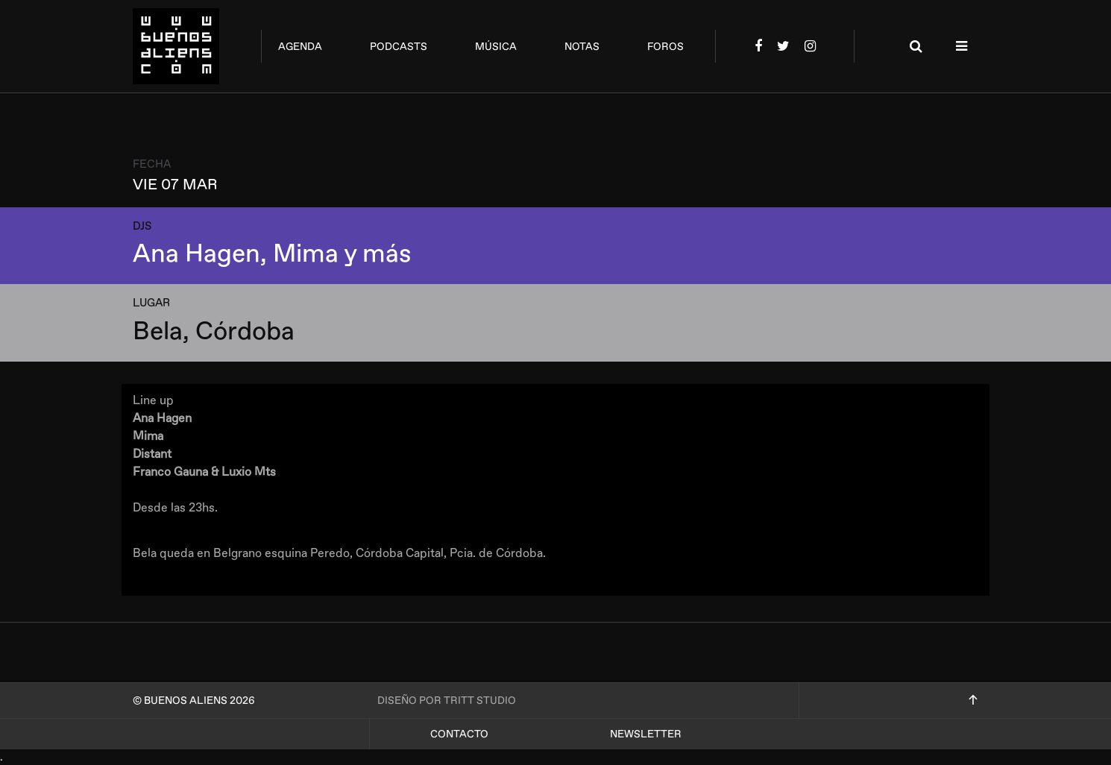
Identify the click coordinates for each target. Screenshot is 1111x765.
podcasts (398, 46)
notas (581, 46)
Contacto (459, 734)
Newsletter (646, 734)
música (496, 46)
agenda (300, 46)
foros (665, 46)
